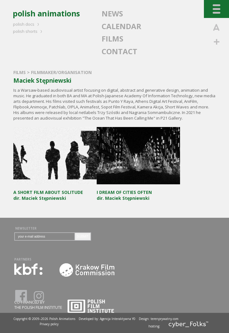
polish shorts (28, 31)
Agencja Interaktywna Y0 (117, 319)
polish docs (27, 24)
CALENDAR (121, 26)
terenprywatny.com (164, 319)
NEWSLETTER (26, 228)
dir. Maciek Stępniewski (55, 192)
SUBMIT (83, 236)
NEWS (112, 13)
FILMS (112, 38)
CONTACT (119, 51)
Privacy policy (49, 324)
